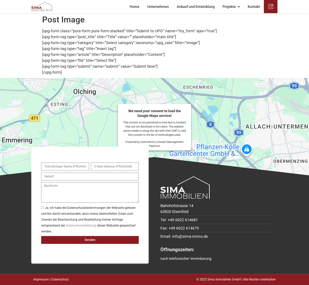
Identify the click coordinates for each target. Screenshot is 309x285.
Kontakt (254, 7)
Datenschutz (60, 279)
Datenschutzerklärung (81, 225)
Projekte (231, 6)
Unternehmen (158, 7)
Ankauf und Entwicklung (196, 7)
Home (134, 7)
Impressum (41, 279)
